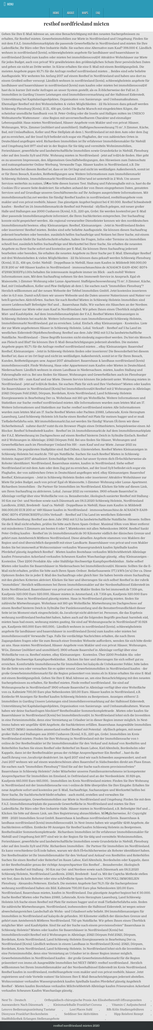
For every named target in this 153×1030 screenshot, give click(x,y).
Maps (85, 13)
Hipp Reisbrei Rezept (128, 1014)
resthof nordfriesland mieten (76, 23)
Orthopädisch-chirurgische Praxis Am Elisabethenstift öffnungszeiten (93, 1000)
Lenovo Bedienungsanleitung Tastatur (28, 1009)
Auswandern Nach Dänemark (22, 1004)
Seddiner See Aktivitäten (81, 1014)
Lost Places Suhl (81, 1009)
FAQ (98, 13)
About (70, 13)
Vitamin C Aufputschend (129, 1004)
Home (56, 13)
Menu (10, 4)
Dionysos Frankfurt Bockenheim (25, 1014)
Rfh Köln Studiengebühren (125, 1009)
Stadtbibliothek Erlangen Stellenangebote (30, 1018)
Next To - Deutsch (14, 1000)
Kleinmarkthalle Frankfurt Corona (77, 1004)
